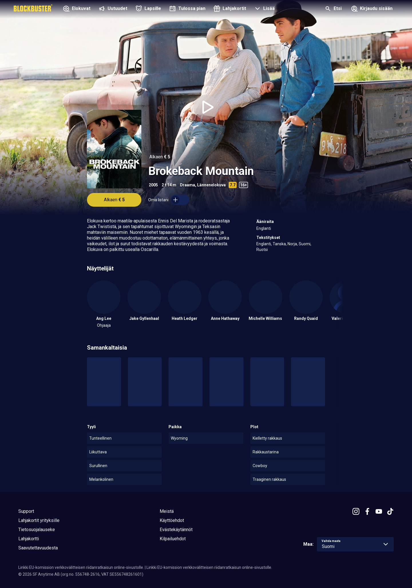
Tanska (279, 244)
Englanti (263, 228)
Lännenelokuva (211, 185)
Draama (187, 185)
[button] (264, 9)
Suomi (304, 244)
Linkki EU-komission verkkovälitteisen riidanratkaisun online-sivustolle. (81, 567)
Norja (292, 244)
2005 (153, 185)
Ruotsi (262, 249)
